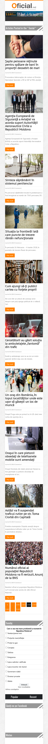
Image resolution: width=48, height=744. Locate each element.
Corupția (11, 647)
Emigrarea (11, 657)
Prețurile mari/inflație (16, 638)
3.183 (18, 609)
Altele (10, 681)
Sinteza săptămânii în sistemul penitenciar (19, 181)
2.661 (18, 605)
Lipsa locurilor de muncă (17, 667)
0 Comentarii (18, 73)
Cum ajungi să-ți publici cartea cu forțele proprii (21, 287)
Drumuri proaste (14, 676)
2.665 (7, 609)
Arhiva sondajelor (12, 689)
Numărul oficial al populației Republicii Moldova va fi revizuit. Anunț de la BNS (24, 573)
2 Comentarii (18, 134)
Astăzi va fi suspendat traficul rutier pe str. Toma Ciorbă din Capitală (22, 513)
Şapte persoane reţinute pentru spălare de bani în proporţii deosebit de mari (22, 64)
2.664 (34, 605)
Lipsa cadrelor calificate (17, 662)
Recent (33, 697)
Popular (14, 697)
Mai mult (10, 85)
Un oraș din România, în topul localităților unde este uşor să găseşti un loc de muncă (23, 400)
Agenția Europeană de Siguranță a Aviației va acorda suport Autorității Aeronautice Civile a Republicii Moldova (21, 122)
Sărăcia (10, 652)
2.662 (23, 605)
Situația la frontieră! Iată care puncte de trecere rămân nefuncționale (21, 234)
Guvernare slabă (14, 671)
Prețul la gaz (13, 643)
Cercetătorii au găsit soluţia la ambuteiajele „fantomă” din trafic (23, 343)
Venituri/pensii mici (15, 633)
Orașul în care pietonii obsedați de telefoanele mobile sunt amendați (20, 456)
